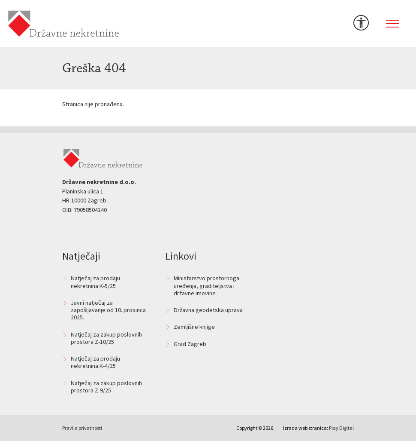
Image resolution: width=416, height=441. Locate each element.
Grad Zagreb (190, 344)
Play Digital (341, 428)
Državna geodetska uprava (208, 310)
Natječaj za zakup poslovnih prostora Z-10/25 (106, 338)
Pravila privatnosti (82, 428)
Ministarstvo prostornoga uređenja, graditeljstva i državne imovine (206, 285)
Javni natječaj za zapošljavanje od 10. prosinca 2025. (108, 310)
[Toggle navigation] (392, 23)
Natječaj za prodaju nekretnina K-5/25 (95, 281)
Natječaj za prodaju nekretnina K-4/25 (95, 362)
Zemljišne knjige (194, 327)
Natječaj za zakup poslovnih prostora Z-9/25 (106, 386)
